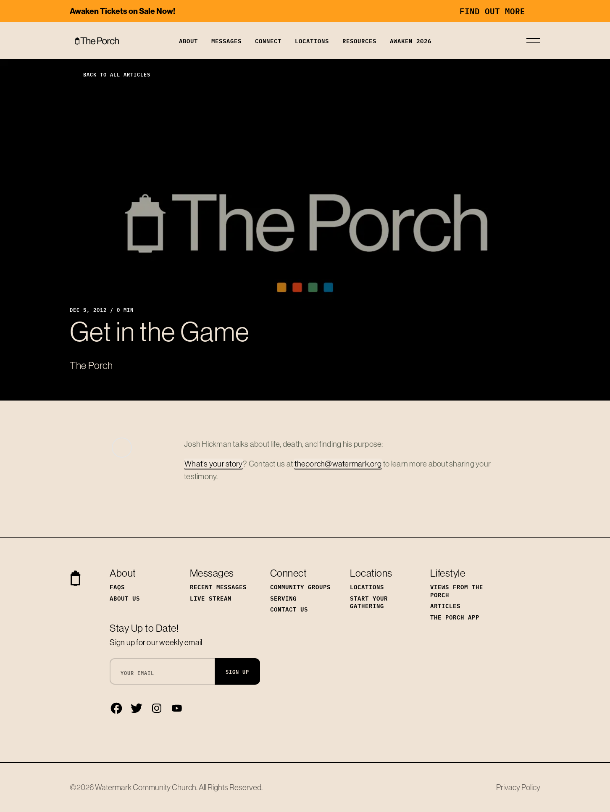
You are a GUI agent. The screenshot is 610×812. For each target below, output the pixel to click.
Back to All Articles (110, 74)
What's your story (213, 464)
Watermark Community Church (145, 787)
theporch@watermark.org (337, 464)
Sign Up (237, 671)
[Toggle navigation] (533, 41)
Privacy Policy (518, 787)
